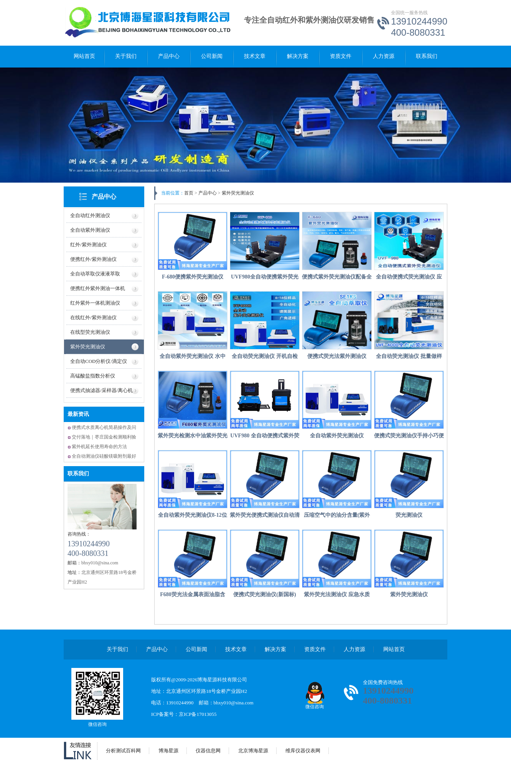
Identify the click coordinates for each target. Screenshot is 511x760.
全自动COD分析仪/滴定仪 (98, 361)
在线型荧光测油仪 (90, 332)
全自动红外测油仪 (90, 215)
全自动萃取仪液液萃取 (95, 274)
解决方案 (297, 56)
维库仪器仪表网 (302, 750)
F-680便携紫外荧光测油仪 (192, 277)
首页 (188, 193)
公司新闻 (212, 56)
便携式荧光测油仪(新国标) (264, 594)
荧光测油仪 (409, 515)
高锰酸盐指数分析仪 (92, 376)
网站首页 (84, 56)
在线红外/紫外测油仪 (93, 317)
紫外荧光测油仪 (87, 347)
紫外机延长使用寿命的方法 (99, 446)
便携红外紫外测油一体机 (97, 288)
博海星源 (168, 750)
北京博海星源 (253, 750)
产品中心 (169, 56)
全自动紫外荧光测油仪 (337, 436)
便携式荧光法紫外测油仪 (336, 356)
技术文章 (254, 56)
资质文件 (340, 56)
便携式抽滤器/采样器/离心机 (101, 390)
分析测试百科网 (123, 750)
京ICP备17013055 (197, 714)
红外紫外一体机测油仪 (95, 303)
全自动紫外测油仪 (90, 230)
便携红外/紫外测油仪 (93, 259)
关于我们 (126, 56)
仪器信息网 (208, 750)
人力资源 (383, 56)
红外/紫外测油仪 (88, 244)
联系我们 (426, 56)
